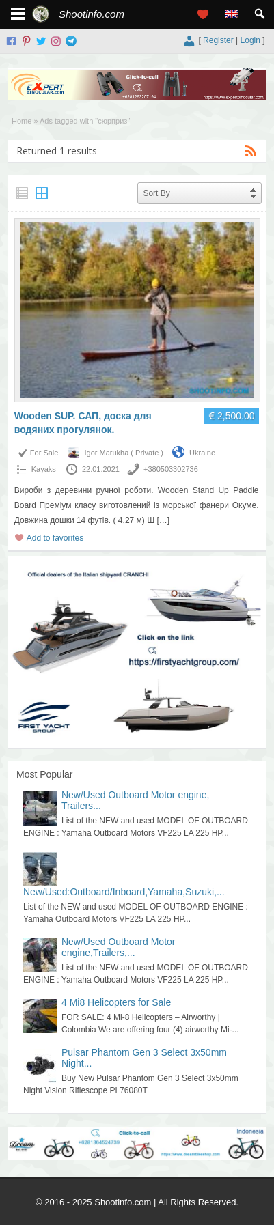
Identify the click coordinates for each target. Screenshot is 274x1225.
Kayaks (43, 469)
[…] (162, 520)
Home (21, 121)
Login (250, 40)
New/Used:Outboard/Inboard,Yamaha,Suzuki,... (124, 891)
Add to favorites (55, 538)
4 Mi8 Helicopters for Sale (116, 1002)
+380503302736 (170, 469)
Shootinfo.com (91, 14)
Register (218, 40)
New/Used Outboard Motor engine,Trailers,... (118, 947)
